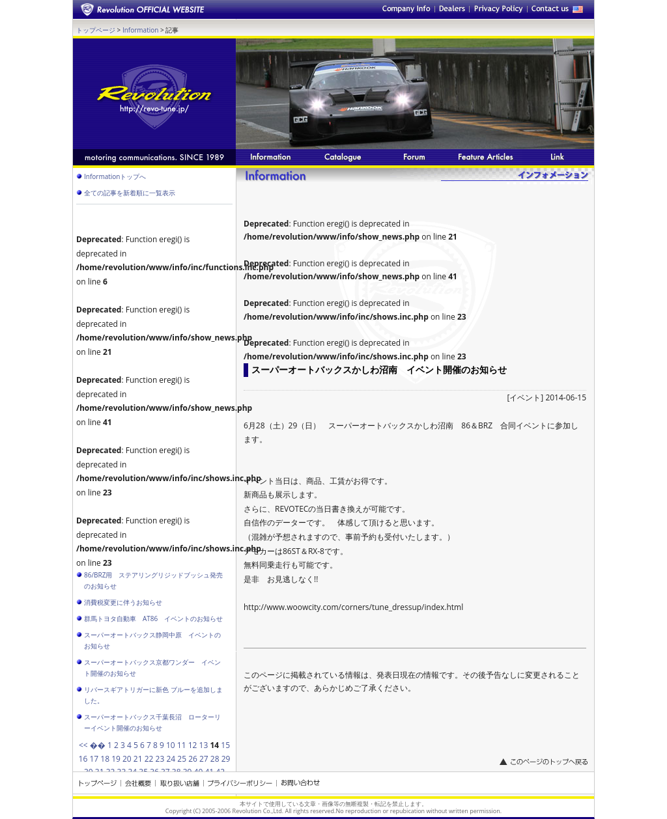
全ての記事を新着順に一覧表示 (129, 192)
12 (192, 745)
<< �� (92, 745)
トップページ (95, 30)
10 (170, 745)
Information (140, 30)
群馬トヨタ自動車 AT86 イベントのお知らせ (153, 618)
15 (225, 745)
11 (181, 745)
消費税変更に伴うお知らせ (123, 602)
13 (203, 745)
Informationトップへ (115, 176)
